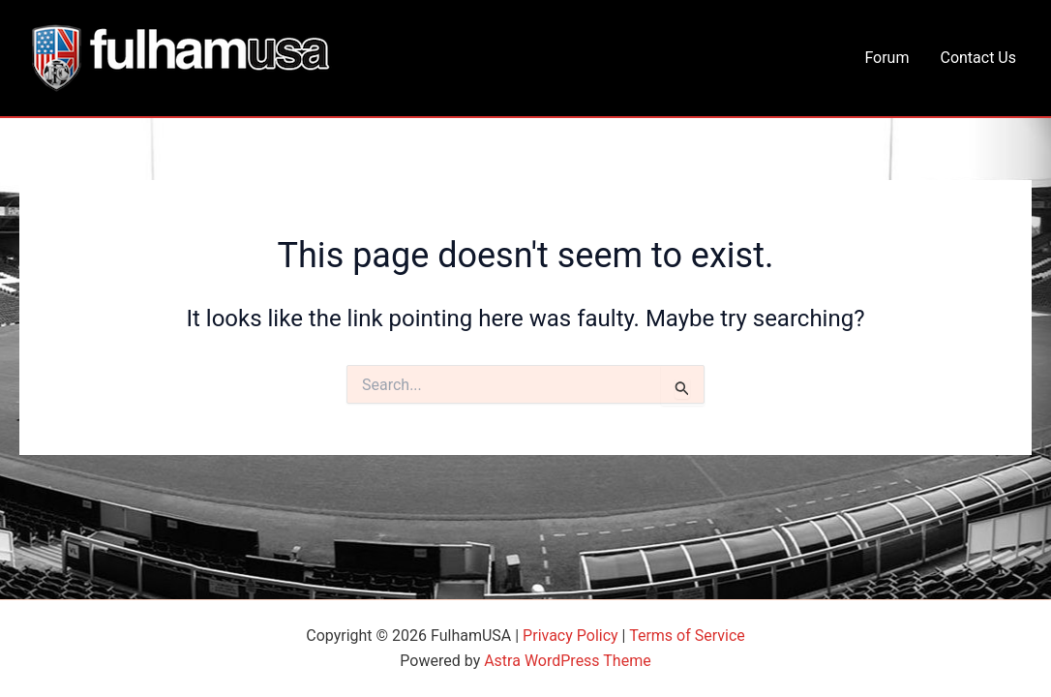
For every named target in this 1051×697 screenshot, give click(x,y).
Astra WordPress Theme (567, 661)
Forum (886, 57)
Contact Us (978, 57)
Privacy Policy (570, 635)
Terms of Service (687, 635)
